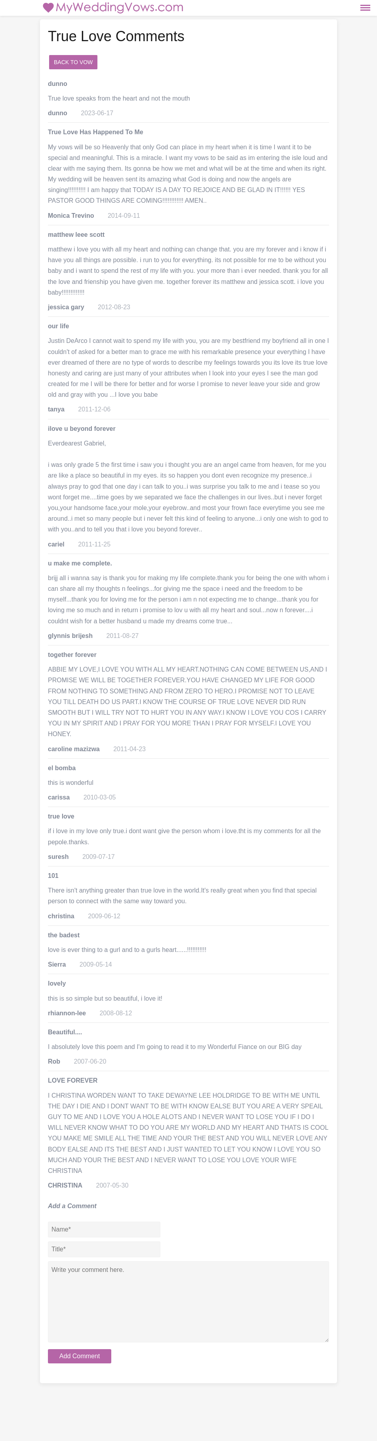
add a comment (123, 62)
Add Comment (79, 1356)
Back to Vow (73, 62)
